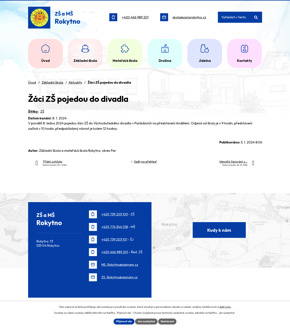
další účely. (225, 307)
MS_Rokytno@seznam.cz (119, 264)
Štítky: (33, 111)
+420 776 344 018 (114, 227)
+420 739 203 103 (114, 214)
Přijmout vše (124, 321)
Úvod (32, 82)
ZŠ (42, 111)
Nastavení (167, 321)
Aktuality (75, 82)
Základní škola (52, 82)
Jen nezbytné (146, 321)
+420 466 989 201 (135, 17)
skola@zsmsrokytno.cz (189, 17)
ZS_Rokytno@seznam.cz (119, 277)
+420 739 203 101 (114, 239)
